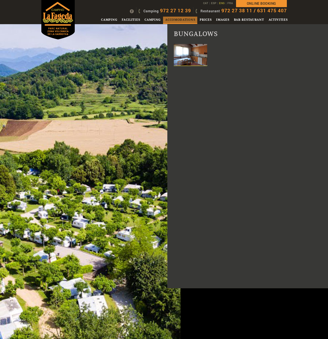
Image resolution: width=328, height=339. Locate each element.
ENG (222, 3)
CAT (205, 3)
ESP (213, 3)
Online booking (261, 3)
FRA (230, 3)
